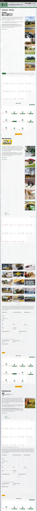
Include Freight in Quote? (22, 331)
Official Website (5, 29)
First (2, 322)
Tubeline (4, 12)
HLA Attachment (6, 138)
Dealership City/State (27, 312)
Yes (19, 475)
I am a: (3, 315)
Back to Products (18, 134)
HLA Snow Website (4, 157)
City (3, 324)
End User (4, 317)
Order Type (15, 470)
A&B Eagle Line (6, 391)
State (14, 324)
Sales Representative (5, 318)
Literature (4, 73)
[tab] (4, 73)
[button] (18, 1)
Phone (25, 324)
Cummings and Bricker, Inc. (15, 4)
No (19, 334)
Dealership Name (4, 312)
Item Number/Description (6, 331)
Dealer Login (33, 3)
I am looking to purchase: (5, 340)
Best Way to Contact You (16, 340)
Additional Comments (5, 486)
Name (3, 462)
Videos (7, 73)
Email (3, 470)
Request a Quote (12, 73)
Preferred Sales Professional (17, 312)
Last (19, 322)
